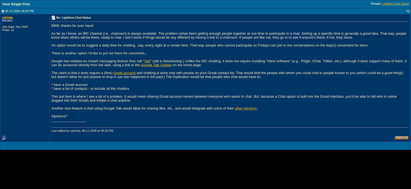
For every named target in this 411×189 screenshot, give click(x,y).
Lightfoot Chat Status (395, 3)
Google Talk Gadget (156, 65)
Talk (147, 61)
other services (246, 108)
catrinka (7, 17)
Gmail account (124, 73)
